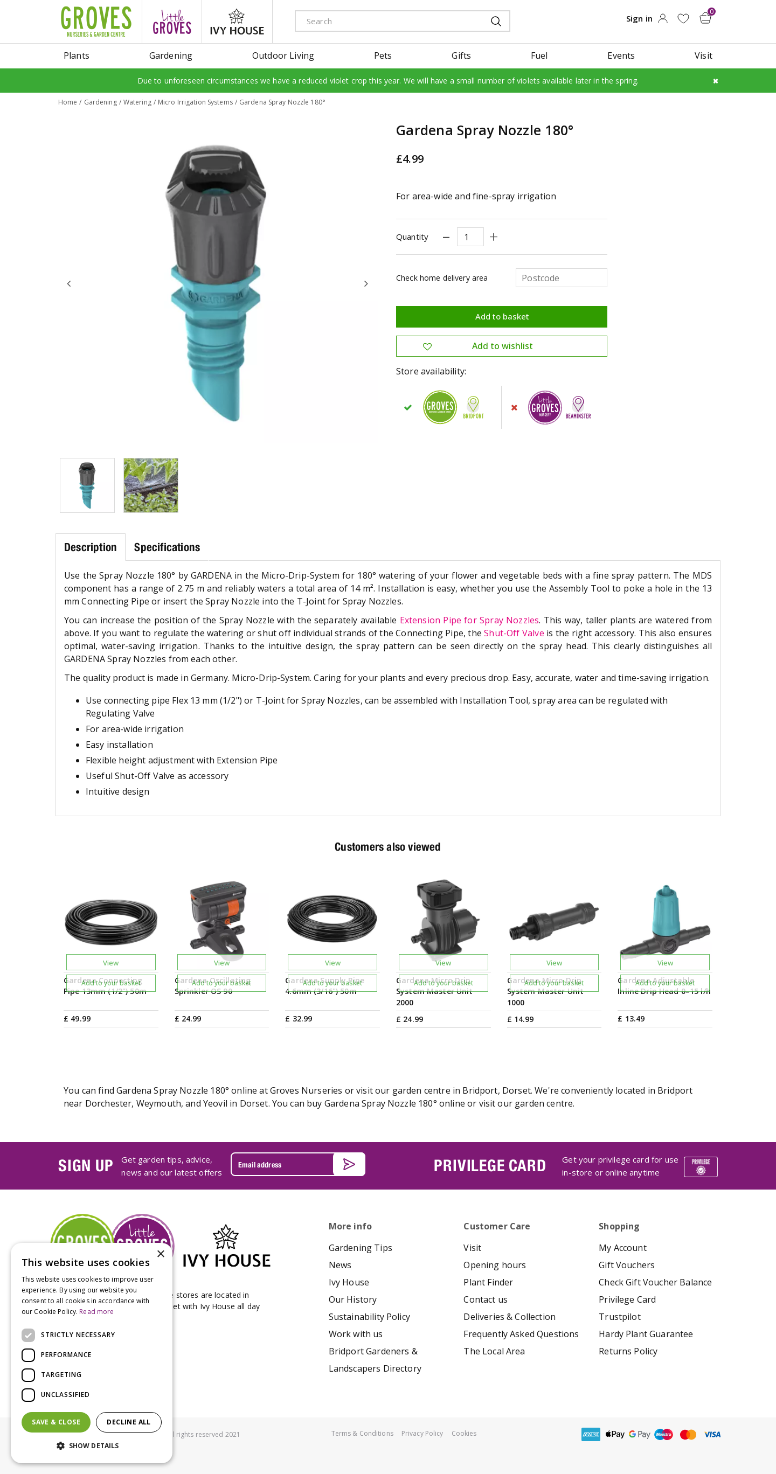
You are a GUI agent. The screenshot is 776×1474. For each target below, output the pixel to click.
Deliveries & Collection (509, 1317)
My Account (623, 1248)
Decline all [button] (128, 1422)
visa (712, 1434)
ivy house (237, 21)
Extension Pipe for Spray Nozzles (469, 620)
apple (615, 1434)
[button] (92, 1446)
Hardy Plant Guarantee (646, 1334)
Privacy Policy (422, 1433)
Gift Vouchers (627, 1265)
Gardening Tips (360, 1248)
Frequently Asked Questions (521, 1334)
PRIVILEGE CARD (490, 1165)
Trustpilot (620, 1317)
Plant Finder (488, 1282)
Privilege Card (627, 1299)
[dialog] (91, 1353)
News (340, 1265)
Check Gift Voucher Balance (655, 1282)
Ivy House (349, 1282)
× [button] (160, 1254)
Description (90, 547)
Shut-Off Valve (514, 633)
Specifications (167, 547)
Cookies (464, 1433)
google (639, 1434)
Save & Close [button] (56, 1422)
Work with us (356, 1334)
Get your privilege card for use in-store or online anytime (620, 1166)
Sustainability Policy (369, 1317)
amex (591, 1434)
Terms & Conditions (362, 1433)
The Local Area (494, 1351)
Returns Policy (628, 1351)
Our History (353, 1299)
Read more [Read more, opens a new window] (96, 1311)
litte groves (171, 21)
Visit (472, 1248)
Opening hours (494, 1265)
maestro (664, 1434)
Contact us (485, 1299)
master (688, 1434)
